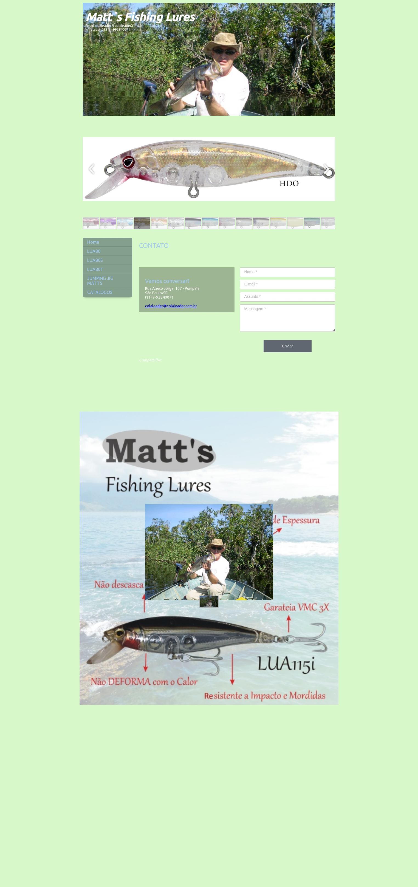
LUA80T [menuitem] (95, 269)
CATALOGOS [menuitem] (99, 292)
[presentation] (92, 169)
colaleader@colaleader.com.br (171, 306)
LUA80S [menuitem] (95, 260)
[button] (91, 223)
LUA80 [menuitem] (93, 251)
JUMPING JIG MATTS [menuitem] (100, 281)
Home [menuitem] (93, 242)
